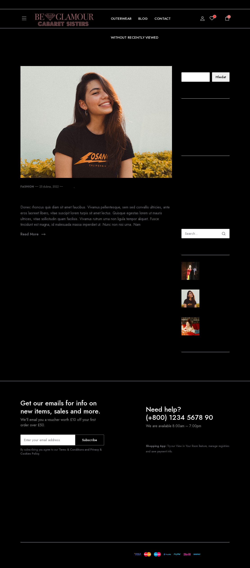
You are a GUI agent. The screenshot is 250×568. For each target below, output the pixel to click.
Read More (33, 234)
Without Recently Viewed (134, 37)
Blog (143, 18)
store (78, 187)
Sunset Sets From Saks (200, 125)
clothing (69, 187)
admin (185, 165)
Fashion (27, 187)
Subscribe (89, 440)
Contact (162, 18)
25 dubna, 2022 (49, 187)
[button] (35, 4)
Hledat (185, 68)
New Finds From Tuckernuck (73, 196)
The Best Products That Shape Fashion (203, 110)
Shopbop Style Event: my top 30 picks (204, 134)
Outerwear (121, 18)
